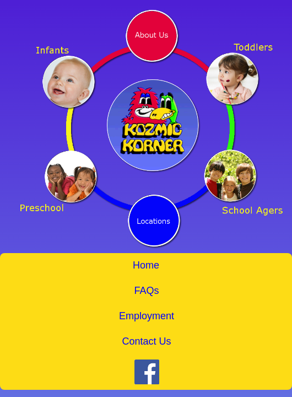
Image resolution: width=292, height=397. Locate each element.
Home (146, 265)
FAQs (146, 290)
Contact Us (146, 341)
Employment (146, 315)
